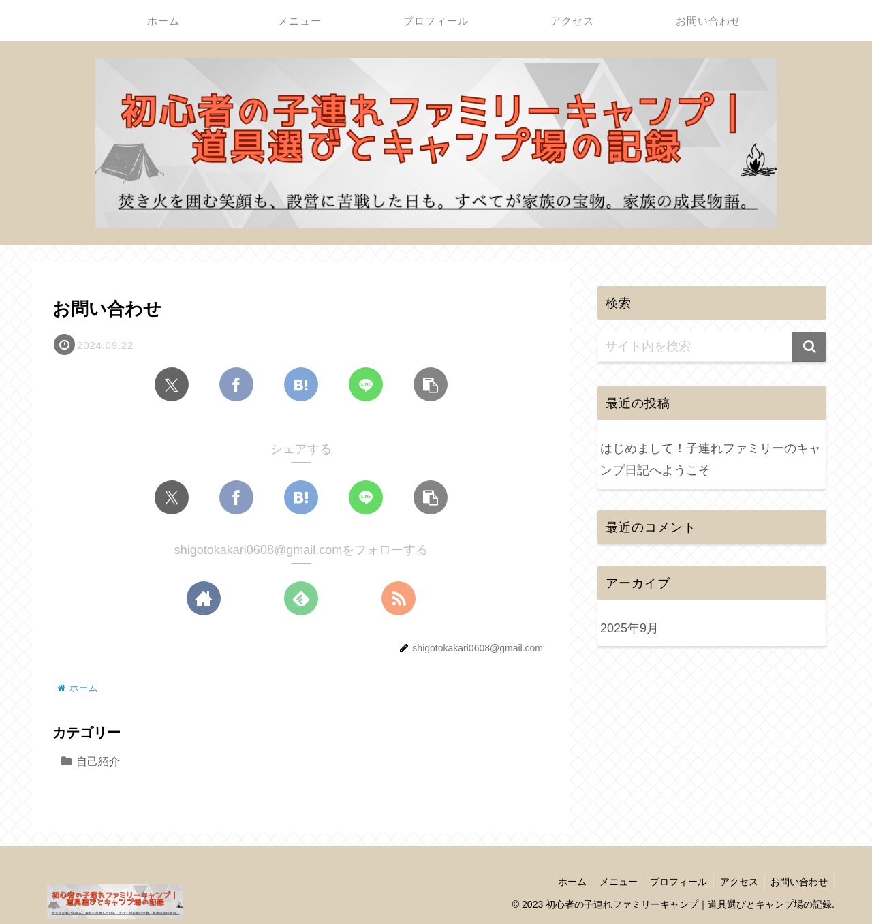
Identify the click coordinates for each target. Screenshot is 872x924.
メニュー (612, 881)
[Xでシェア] (172, 385)
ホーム (564, 881)
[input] (711, 347)
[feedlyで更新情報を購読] (301, 599)
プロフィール (674, 881)
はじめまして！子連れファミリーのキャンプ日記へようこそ (710, 459)
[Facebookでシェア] (236, 385)
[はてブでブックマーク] (301, 385)
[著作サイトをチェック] (204, 599)
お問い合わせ (798, 881)
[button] (431, 385)
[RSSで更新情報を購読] (399, 599)
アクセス (736, 881)
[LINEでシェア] (366, 385)
